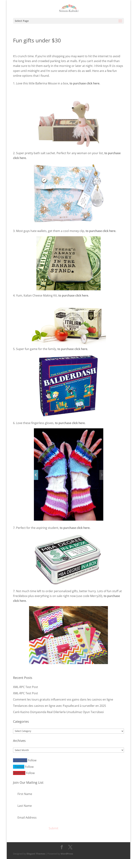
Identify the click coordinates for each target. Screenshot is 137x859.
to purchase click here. (85, 83)
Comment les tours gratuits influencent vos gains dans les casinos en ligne (63, 699)
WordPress (67, 853)
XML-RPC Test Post (25, 687)
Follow (32, 760)
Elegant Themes (36, 853)
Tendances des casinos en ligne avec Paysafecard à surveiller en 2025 (59, 706)
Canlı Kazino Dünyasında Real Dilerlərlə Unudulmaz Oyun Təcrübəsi (58, 712)
